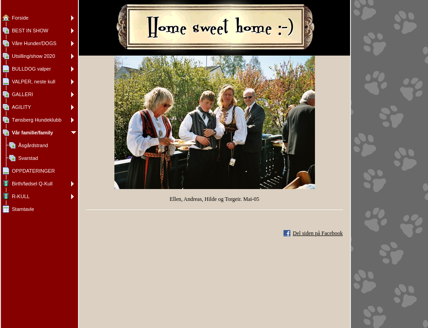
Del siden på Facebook (318, 233)
